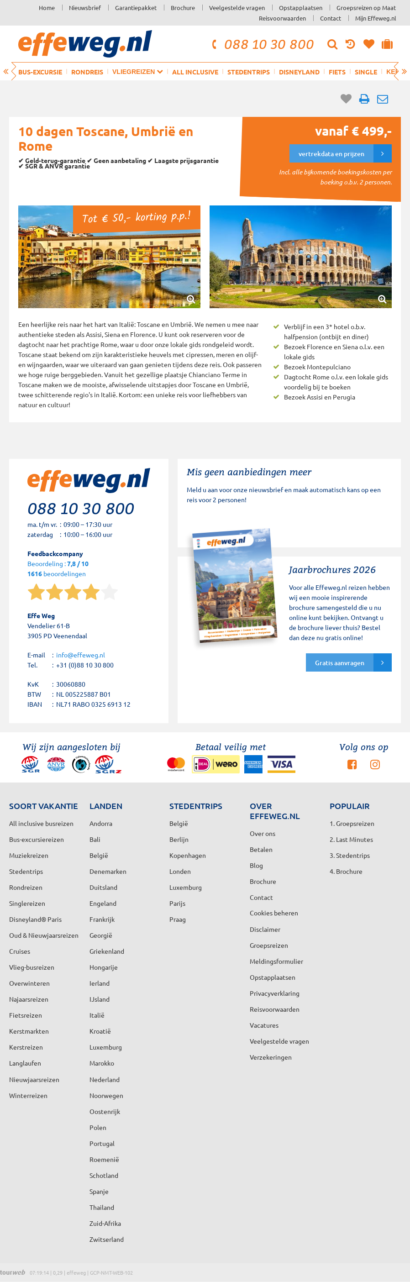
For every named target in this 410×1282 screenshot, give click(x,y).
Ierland (99, 983)
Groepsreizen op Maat (366, 8)
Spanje (99, 1191)
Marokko (101, 1063)
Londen (180, 871)
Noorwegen (106, 1095)
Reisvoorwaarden (282, 18)
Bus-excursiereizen (36, 839)
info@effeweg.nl (80, 655)
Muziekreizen (28, 855)
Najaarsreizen (28, 999)
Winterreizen (28, 1095)
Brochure (183, 8)
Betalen (261, 849)
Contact (330, 18)
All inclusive (195, 71)
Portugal (102, 1143)
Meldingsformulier (276, 961)
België (98, 855)
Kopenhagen (187, 855)
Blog (256, 865)
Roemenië (104, 1159)
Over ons (262, 833)
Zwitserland (106, 1239)
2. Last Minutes (351, 839)
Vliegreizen (137, 71)
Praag (177, 919)
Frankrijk (102, 919)
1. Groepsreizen (352, 823)
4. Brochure (346, 871)
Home (47, 8)
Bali (94, 839)
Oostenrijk (104, 1111)
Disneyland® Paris (35, 919)
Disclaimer (265, 929)
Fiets (337, 71)
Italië (97, 1015)
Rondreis (87, 71)
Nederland (104, 1079)
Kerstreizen (26, 1047)
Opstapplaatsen (300, 8)
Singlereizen (27, 903)
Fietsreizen (25, 1015)
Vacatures (264, 1025)
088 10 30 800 (261, 44)
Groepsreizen (269, 945)
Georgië (100, 935)
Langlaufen (25, 1063)
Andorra (100, 823)
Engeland (102, 903)
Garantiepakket (136, 8)
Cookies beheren (274, 913)
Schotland (103, 1175)
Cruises (19, 951)
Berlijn (179, 839)
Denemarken (107, 871)
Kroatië (100, 1031)
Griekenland (106, 951)
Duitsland (103, 887)
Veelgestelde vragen (237, 8)
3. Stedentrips (350, 855)
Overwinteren (29, 983)
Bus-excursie (40, 71)
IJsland (99, 999)
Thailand (101, 1207)
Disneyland (299, 71)
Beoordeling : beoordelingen (58, 569)
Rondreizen (25, 887)
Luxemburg (105, 1047)
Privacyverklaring (275, 993)
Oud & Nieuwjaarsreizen (44, 935)
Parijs (177, 903)
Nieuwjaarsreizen (34, 1079)
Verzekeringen (271, 1057)
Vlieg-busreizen (31, 967)
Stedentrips (248, 71)
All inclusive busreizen (41, 823)
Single (366, 71)
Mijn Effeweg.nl (375, 18)
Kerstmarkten (29, 1031)
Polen (97, 1127)
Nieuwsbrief (85, 8)
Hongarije (103, 967)
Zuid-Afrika (105, 1223)
